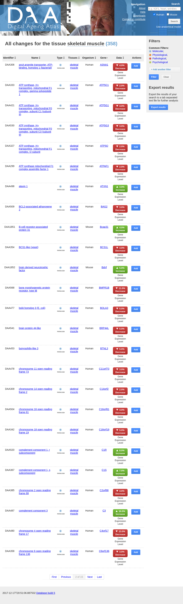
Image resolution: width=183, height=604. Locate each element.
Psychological (160, 62)
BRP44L (104, 328)
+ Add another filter (161, 69)
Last (99, 576)
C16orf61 (104, 409)
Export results (158, 107)
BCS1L (104, 247)
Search (174, 21)
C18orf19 (104, 429)
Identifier (8, 57)
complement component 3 (33, 510)
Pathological (159, 58)
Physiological (159, 54)
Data (119, 57)
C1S (104, 470)
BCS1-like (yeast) (28, 247)
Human (158, 14)
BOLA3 (104, 308)
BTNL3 (104, 348)
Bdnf (104, 267)
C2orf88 (104, 490)
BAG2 (104, 206)
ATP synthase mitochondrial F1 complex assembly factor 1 (36, 168)
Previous (66, 576)
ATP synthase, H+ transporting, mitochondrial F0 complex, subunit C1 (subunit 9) (35, 110)
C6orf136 (104, 551)
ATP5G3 (104, 125)
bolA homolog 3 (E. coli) (32, 308)
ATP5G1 (104, 105)
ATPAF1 (104, 166)
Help (142, 12)
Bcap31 (104, 226)
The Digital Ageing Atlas (35, 18)
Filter (153, 77)
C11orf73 (104, 368)
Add (136, 66)
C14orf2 (104, 388)
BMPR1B (104, 287)
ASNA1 (104, 64)
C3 (104, 510)
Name (34, 57)
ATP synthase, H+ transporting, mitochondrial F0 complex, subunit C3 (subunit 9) (35, 130)
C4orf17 (104, 530)
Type (60, 57)
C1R (104, 449)
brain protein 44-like (30, 328)
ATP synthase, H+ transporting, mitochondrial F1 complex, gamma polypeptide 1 (35, 90)
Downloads (139, 15)
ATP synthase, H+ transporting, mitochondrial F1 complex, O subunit (35, 148)
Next (90, 576)
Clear (166, 77)
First (54, 576)
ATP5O (104, 145)
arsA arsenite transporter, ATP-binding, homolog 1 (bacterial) (36, 66)
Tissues (73, 57)
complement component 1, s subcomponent (34, 471)
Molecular (157, 51)
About (142, 8)
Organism (88, 57)
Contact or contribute (133, 19)
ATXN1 (104, 186)
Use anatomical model (168, 26)
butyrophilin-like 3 (28, 348)
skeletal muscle (74, 66)
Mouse (172, 14)
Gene (103, 57)
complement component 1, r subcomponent (34, 451)
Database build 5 (45, 600)
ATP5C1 (104, 85)
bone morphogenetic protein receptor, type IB (34, 289)
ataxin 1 (23, 186)
